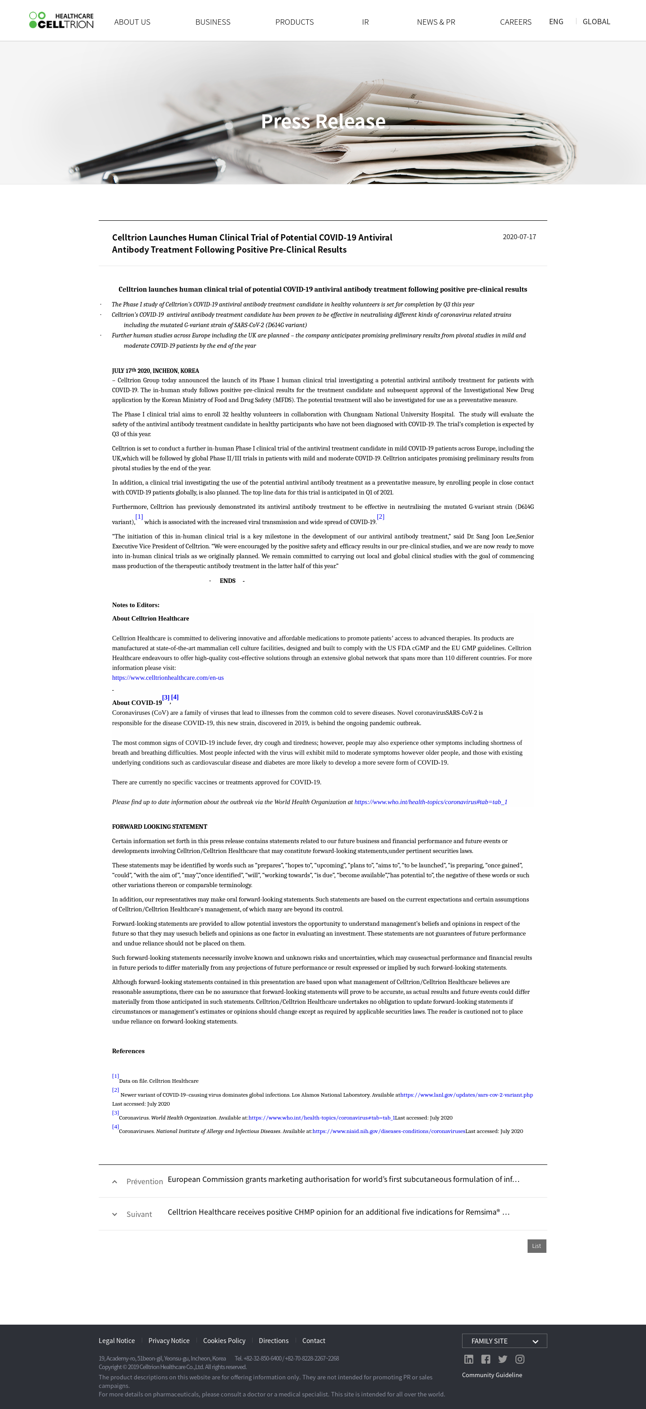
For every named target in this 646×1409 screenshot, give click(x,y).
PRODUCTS (294, 21)
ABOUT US (132, 21)
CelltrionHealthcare (61, 20)
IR (365, 21)
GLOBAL (597, 21)
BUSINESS (212, 21)
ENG (556, 21)
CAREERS (516, 21)
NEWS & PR (436, 21)
